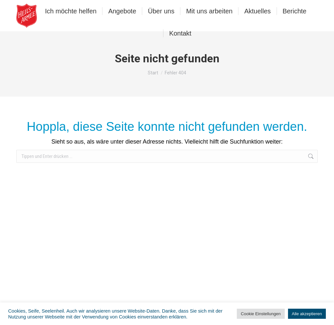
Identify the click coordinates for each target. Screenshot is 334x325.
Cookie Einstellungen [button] (261, 313)
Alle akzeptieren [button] (307, 313)
